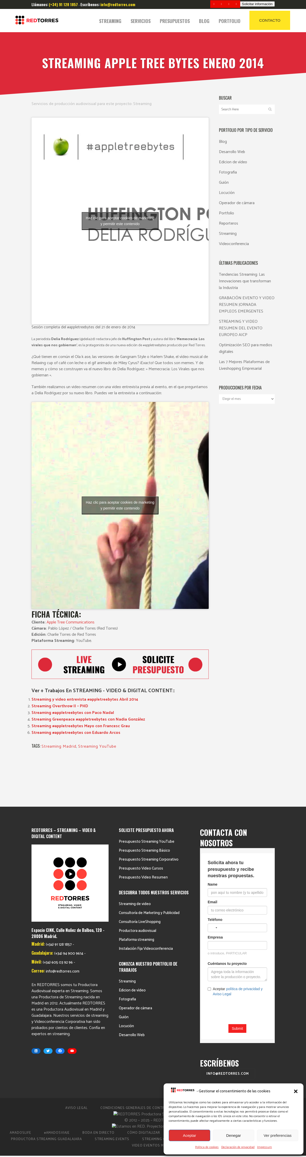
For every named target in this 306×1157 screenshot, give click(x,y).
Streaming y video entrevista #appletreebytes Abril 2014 (84, 699)
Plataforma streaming (136, 896)
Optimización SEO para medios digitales (245, 348)
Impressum (264, 1147)
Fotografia (228, 172)
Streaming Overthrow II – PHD (59, 706)
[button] (295, 1091)
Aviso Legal (76, 1064)
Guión (224, 182)
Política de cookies (207, 1147)
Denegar (233, 1135)
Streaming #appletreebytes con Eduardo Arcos (75, 732)
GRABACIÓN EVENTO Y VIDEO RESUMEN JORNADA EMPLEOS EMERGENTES (247, 305)
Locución (227, 192)
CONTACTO (269, 20)
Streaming (142, 103)
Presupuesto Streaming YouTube (146, 798)
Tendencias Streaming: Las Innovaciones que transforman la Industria (245, 281)
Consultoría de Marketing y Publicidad (149, 869)
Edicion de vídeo (233, 162)
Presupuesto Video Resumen (143, 834)
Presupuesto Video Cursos (141, 825)
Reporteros (228, 223)
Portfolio (226, 213)
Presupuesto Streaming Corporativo (148, 816)
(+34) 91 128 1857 (59, 828)
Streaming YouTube (97, 746)
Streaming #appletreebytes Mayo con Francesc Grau (80, 726)
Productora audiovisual (137, 887)
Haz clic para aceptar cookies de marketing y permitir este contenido (120, 221)
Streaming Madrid (58, 746)
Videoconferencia (234, 243)
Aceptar (189, 1135)
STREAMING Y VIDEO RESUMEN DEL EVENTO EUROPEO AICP (240, 328)
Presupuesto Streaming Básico (144, 807)
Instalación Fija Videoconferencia (146, 905)
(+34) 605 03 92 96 (58, 846)
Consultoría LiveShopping (140, 878)
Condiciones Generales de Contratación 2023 (145, 1064)
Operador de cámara (237, 203)
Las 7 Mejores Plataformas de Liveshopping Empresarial (244, 365)
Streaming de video (135, 860)
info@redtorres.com (62, 855)
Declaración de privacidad (238, 1147)
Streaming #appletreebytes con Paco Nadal (72, 712)
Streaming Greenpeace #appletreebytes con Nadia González (88, 719)
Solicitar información (257, 4)
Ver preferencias (277, 1135)
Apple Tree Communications (70, 622)
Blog (223, 141)
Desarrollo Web (232, 151)
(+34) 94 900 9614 (68, 837)
